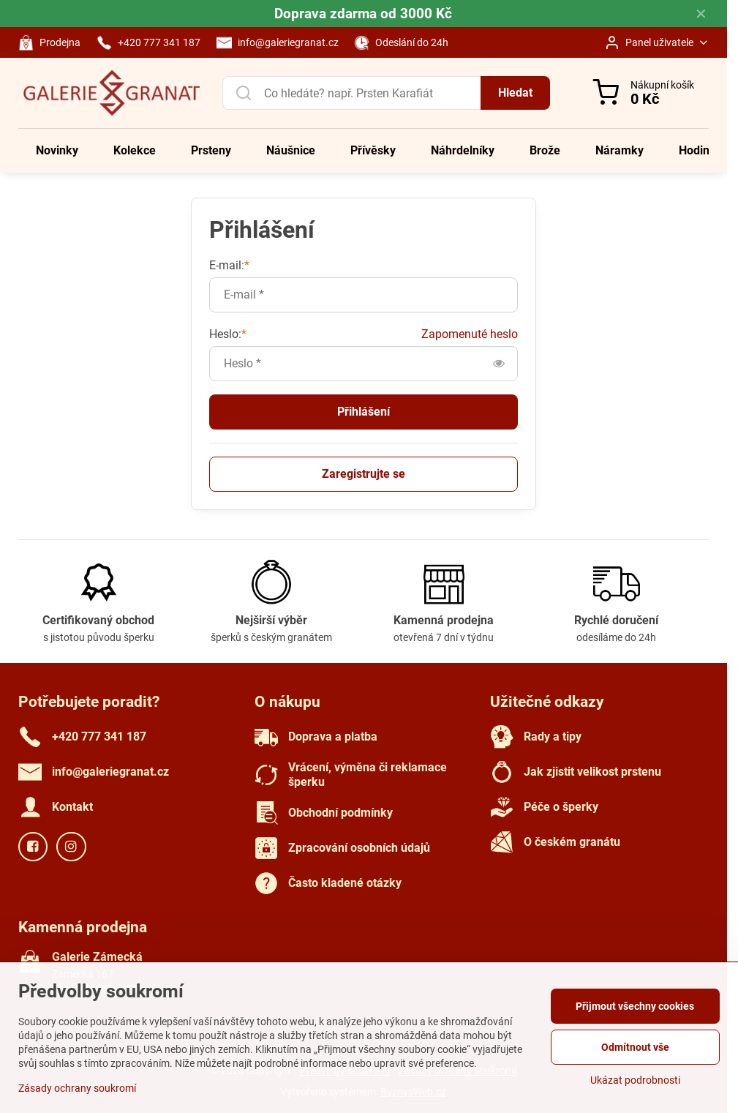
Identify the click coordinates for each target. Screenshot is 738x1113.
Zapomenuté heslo (469, 334)
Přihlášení (363, 412)
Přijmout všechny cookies (635, 1006)
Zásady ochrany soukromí (77, 1088)
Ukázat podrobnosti (635, 1080)
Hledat (515, 93)
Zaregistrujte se (363, 474)
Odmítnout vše (635, 1047)
